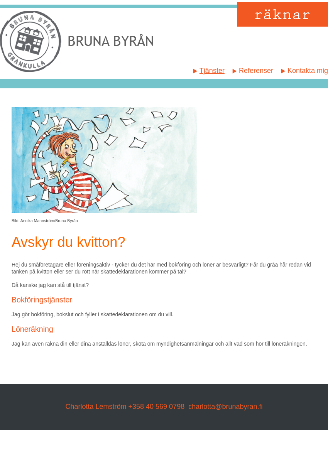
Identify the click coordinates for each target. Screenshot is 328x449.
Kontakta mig (307, 70)
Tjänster (212, 70)
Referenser (256, 70)
